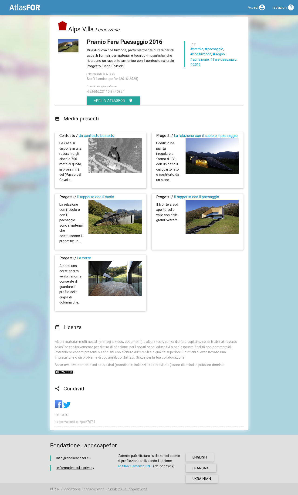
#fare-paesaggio (223, 59)
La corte (84, 258)
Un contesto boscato (96, 135)
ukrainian (202, 478)
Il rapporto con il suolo (95, 196)
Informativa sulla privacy (75, 467)
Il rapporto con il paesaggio (196, 196)
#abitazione (199, 59)
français (201, 468)
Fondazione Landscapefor (83, 489)
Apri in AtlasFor (114, 100)
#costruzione (200, 54)
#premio (196, 49)
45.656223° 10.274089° (105, 91)
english (200, 457)
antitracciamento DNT (135, 466)
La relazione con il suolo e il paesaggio (206, 135)
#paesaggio (214, 49)
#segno (219, 54)
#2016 (195, 64)
